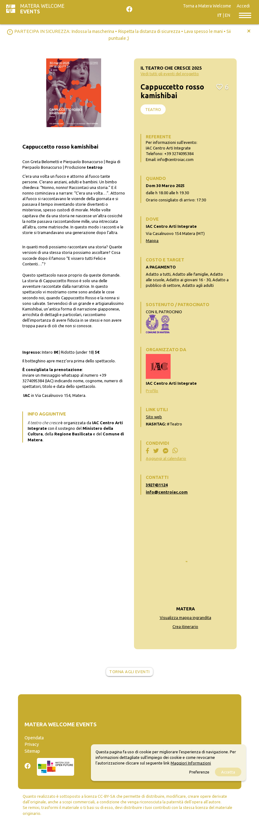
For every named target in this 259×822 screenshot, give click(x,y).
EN (227, 15)
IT (219, 15)
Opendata (34, 737)
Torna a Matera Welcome (207, 5)
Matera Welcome (42, 8)
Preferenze (199, 772)
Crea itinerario (185, 626)
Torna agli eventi (129, 671)
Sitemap (32, 751)
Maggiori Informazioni (191, 763)
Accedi (243, 5)
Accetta (228, 772)
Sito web (154, 417)
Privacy (32, 744)
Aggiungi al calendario (166, 458)
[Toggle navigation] (245, 15)
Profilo (152, 390)
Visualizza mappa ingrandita (185, 617)
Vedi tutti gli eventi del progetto (170, 73)
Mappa (152, 240)
